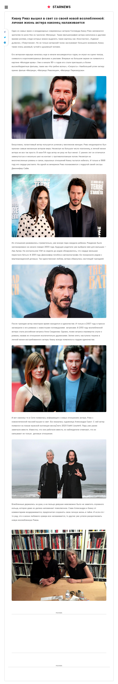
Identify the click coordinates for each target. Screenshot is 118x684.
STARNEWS (59, 7)
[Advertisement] (59, 633)
